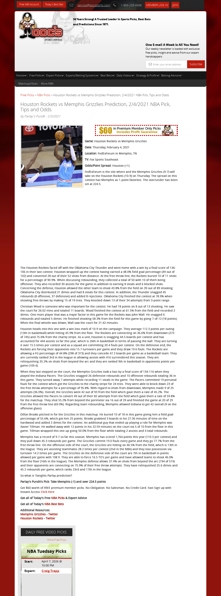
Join (184, 4)
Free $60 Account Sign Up (174, 145)
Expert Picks (55, 46)
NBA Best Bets (54, 563)
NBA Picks (43, 66)
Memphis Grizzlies (33, 573)
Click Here (89, 550)
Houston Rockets (31, 577)
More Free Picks (188, 76)
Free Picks (36, 46)
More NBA (47, 54)
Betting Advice (171, 46)
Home (21, 46)
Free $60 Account (30, 5)
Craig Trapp (178, 107)
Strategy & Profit (147, 46)
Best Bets (107, 46)
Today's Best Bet (59, 5)
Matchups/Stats (28, 54)
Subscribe (196, 35)
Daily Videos (125, 46)
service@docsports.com (96, 4)
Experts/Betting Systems (82, 46)
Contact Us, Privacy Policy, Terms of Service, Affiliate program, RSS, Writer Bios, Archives (135, 591)
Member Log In (165, 4)
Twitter (53, 573)
